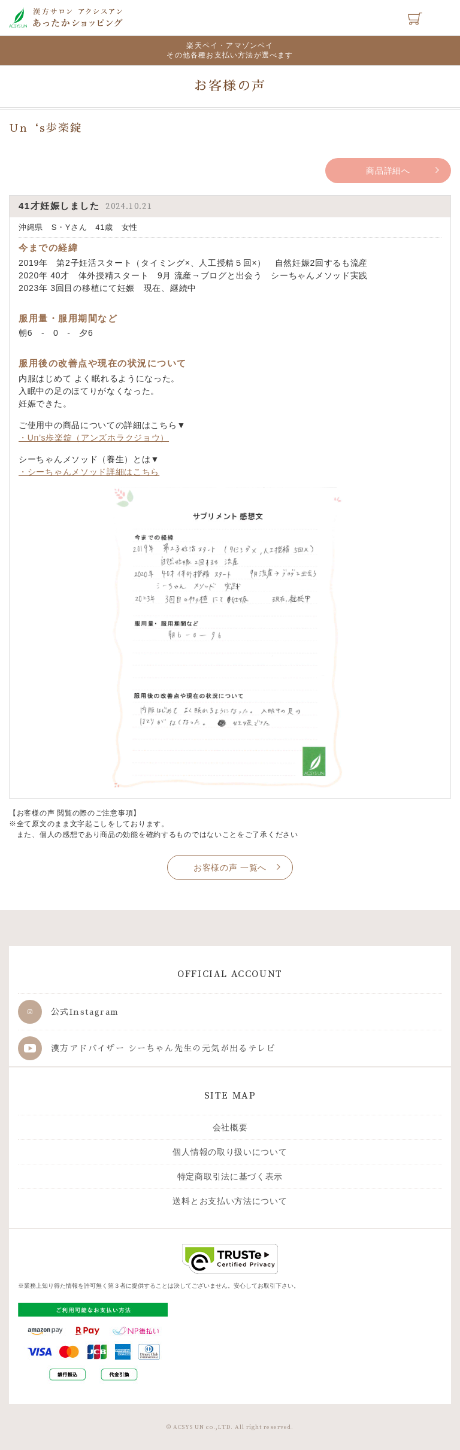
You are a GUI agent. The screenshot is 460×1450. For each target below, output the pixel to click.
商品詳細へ (388, 170)
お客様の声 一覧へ (230, 867)
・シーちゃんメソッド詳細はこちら (89, 472)
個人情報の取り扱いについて (229, 1152)
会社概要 (230, 1127)
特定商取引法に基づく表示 (230, 1176)
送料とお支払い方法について (229, 1201)
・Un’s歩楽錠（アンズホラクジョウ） (94, 437)
